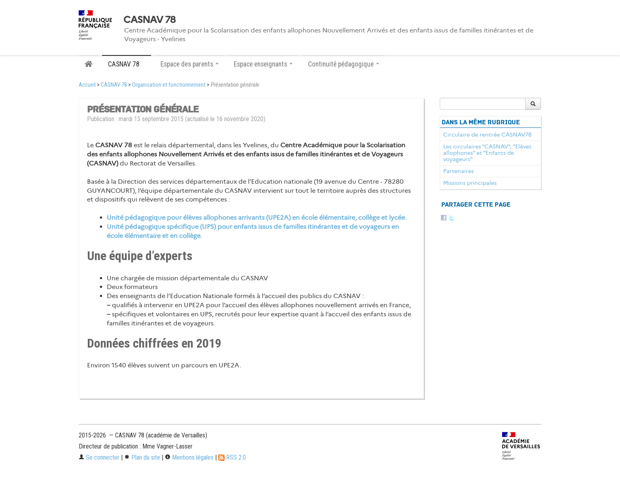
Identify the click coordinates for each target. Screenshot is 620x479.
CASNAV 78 (149, 20)
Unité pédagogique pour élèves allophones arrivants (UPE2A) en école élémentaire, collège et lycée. (256, 217)
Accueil (87, 85)
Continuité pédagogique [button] (343, 64)
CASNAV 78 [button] (126, 64)
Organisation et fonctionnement (169, 85)
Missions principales (470, 182)
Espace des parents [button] (190, 64)
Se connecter (99, 457)
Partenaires (458, 171)
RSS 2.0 (232, 457)
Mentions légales (189, 457)
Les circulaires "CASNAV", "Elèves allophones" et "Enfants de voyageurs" (487, 153)
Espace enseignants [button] (263, 64)
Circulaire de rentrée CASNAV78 (487, 134)
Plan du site (142, 457)
